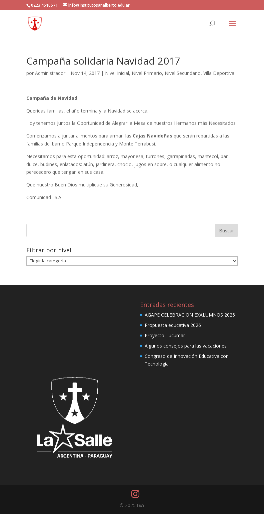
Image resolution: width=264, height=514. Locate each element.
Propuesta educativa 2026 (173, 325)
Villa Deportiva (218, 73)
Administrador (50, 73)
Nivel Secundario (183, 73)
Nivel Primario (147, 73)
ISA (140, 505)
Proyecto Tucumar (165, 335)
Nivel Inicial (117, 73)
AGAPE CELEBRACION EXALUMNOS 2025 (190, 315)
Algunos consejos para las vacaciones (186, 346)
